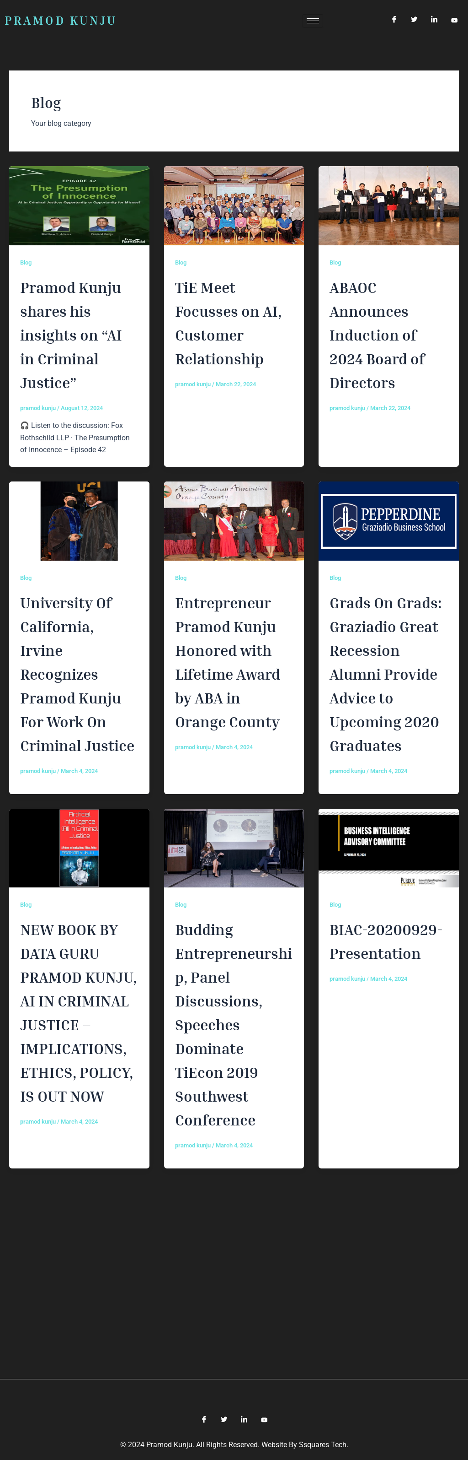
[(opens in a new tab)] (234, 205)
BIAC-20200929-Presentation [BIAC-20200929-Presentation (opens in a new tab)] (384, 1071)
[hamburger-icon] (313, 20)
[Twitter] (414, 20)
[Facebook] (394, 20)
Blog (26, 262)
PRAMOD (61, 20)
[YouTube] (454, 20)
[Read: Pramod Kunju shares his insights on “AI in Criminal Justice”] (79, 205)
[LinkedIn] (434, 20)
